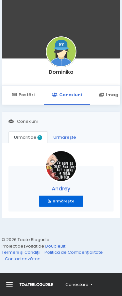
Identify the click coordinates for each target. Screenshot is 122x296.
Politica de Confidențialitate (74, 252)
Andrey (61, 188)
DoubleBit (55, 246)
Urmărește (64, 137)
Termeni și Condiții (21, 252)
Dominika (61, 72)
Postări (23, 95)
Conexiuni (67, 95)
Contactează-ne (23, 259)
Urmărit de (28, 137)
